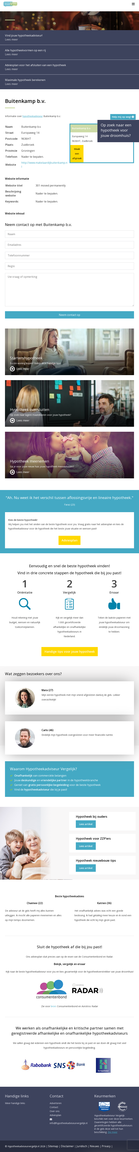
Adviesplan (69, 540)
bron (53, 1006)
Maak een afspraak (77, 153)
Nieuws (94, 1146)
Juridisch (81, 1146)
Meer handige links (15, 1103)
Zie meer (112, 1132)
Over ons (55, 1111)
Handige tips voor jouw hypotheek (69, 652)
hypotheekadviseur (32, 116)
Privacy (106, 1146)
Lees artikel (85, 824)
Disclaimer (67, 1146)
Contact (54, 1107)
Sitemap (53, 1146)
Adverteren (56, 1103)
